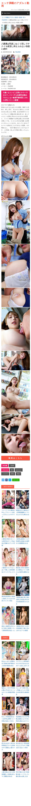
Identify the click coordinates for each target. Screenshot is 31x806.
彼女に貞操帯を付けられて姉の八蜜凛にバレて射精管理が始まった (8, 628)
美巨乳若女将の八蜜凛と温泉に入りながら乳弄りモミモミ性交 (8, 599)
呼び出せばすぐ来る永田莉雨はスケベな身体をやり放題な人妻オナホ (8, 746)
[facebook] (6, 480)
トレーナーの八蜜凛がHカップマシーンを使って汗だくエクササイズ (8, 513)
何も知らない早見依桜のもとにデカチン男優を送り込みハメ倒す (22, 745)
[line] (16, 480)
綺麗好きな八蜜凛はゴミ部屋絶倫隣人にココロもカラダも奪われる (22, 512)
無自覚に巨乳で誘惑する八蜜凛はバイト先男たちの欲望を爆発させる (22, 571)
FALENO (18, 52)
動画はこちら (15, 458)
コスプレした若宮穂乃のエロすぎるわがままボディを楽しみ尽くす (22, 663)
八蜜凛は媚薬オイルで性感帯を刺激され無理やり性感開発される (22, 541)
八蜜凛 (12, 465)
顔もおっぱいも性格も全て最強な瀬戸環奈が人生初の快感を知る (8, 663)
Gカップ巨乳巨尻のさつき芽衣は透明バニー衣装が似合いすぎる (8, 719)
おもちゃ (18, 470)
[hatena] (10, 480)
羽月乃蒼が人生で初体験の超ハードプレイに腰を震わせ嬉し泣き (22, 774)
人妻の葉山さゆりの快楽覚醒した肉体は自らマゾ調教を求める (8, 774)
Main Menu (7, 13)
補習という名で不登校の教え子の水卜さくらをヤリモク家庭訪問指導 (8, 691)
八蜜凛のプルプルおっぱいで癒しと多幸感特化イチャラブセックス (8, 570)
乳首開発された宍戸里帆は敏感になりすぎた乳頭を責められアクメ (22, 719)
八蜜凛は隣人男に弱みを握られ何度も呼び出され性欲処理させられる (22, 601)
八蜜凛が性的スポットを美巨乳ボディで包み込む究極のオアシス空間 (8, 542)
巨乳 (12, 474)
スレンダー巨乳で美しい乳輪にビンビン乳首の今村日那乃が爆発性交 (22, 691)
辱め (18, 474)
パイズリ (5, 474)
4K (12, 470)
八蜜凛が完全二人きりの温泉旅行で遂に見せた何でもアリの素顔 (22, 628)
